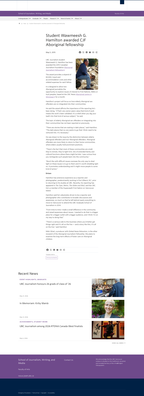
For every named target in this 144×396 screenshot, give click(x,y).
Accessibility (51, 393)
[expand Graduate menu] (40, 19)
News (24, 23)
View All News (119, 343)
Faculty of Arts (119, 13)
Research (53, 18)
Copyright (43, 393)
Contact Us (68, 360)
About (77, 18)
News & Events (65, 18)
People (46, 18)
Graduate (35, 18)
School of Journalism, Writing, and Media (34, 13)
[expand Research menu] (58, 19)
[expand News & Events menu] (72, 19)
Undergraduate (23, 18)
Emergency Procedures (24, 393)
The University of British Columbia (22, 5)
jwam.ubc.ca (29, 376)
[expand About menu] (81, 19)
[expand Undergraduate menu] (30, 19)
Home (19, 23)
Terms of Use (35, 393)
